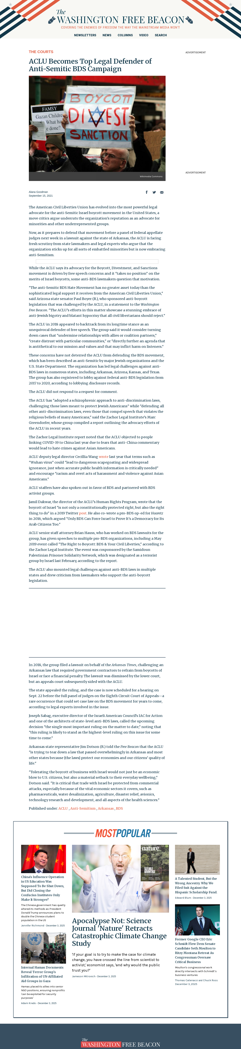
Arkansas (106, 808)
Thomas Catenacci (187, 980)
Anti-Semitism (83, 808)
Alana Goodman (38, 191)
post (83, 513)
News (107, 35)
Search (161, 35)
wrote (103, 457)
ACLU (63, 808)
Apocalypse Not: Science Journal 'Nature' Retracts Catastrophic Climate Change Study (119, 932)
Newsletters (85, 35)
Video (143, 35)
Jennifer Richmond (33, 925)
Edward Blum (183, 897)
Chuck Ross (210, 980)
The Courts (41, 52)
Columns (125, 35)
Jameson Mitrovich (84, 976)
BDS (119, 808)
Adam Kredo (28, 1003)
